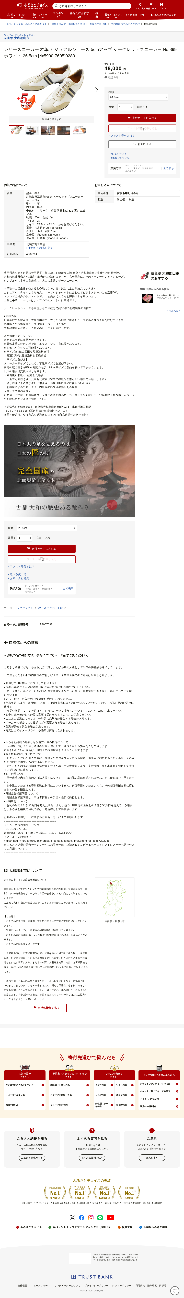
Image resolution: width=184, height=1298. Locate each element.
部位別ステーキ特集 (101, 1105)
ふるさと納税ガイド (32, 1157)
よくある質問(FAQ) (92, 1157)
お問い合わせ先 (120, 158)
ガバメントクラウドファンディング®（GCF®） (81, 1226)
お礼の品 (17, 15)
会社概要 (22, 1285)
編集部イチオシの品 (60, 1085)
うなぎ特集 (100, 1085)
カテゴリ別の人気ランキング (19, 1085)
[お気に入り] (174, 1290)
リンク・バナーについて (67, 1285)
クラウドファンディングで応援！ (156, 1083)
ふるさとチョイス (31, 1226)
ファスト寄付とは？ (123, 135)
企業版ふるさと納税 (155, 1226)
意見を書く (152, 1157)
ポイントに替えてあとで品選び (155, 1091)
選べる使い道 (119, 154)
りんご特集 (100, 1095)
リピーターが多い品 (15, 1095)
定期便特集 (121, 1105)
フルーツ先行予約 (59, 1105)
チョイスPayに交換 (149, 1099)
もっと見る (172, 310)
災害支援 (127, 1226)
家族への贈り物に (148, 1106)
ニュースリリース (40, 1285)
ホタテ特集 (121, 1095)
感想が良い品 (12, 1105)
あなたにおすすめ (79, 15)
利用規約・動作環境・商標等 (150, 1285)
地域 (40, 15)
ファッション (25, 607)
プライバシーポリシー (96, 1285)
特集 (96, 15)
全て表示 (168, 168)
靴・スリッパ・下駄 (51, 607)
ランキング (58, 15)
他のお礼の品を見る (40, 247)
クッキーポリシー (121, 1285)
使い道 (113, 15)
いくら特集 (121, 1085)
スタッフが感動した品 (61, 1095)
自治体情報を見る (46, 1007)
